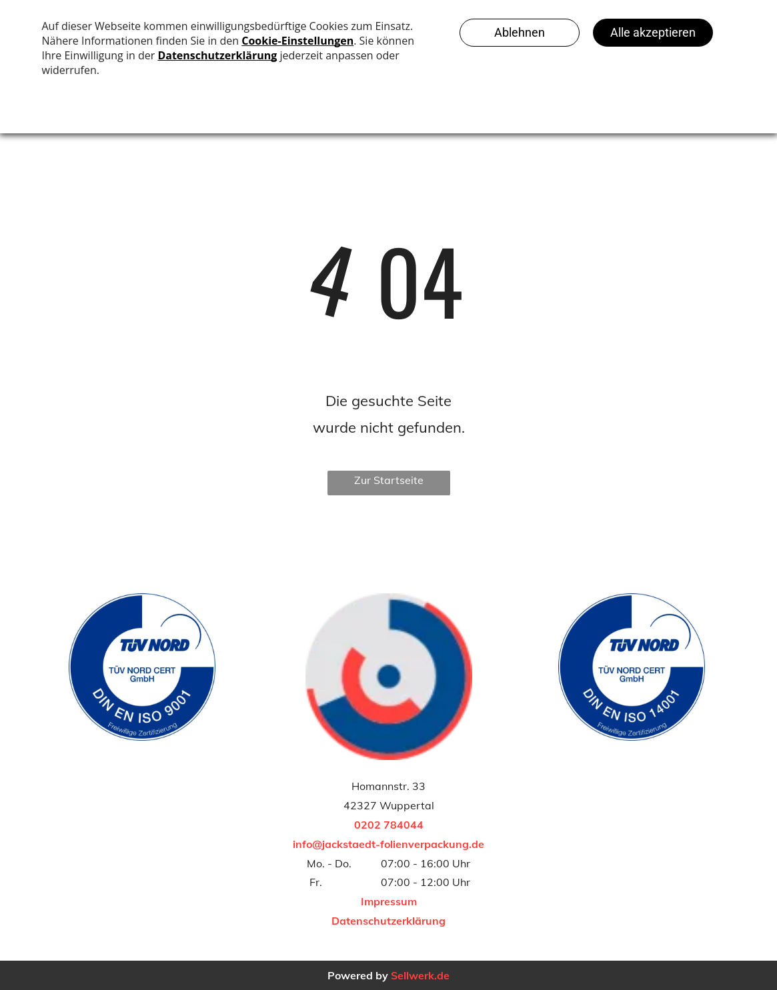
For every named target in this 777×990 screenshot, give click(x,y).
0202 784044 (389, 824)
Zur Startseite (389, 480)
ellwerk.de (424, 975)
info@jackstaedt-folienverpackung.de (388, 844)
